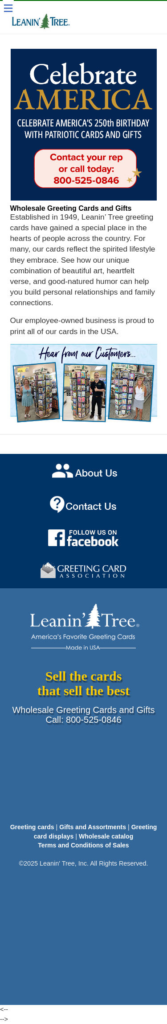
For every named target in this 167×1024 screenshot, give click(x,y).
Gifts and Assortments (92, 827)
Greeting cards (32, 827)
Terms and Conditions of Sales (83, 845)
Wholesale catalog (106, 836)
